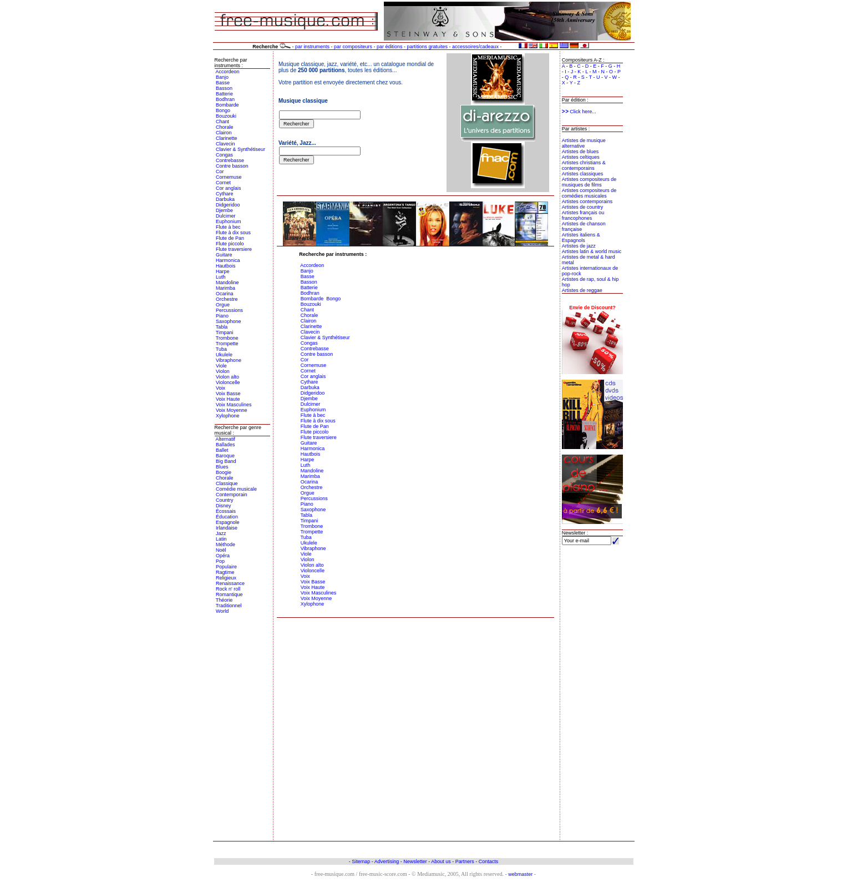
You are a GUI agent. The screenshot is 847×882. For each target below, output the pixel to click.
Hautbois (226, 266)
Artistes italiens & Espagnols (581, 237)
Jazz (221, 533)
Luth (221, 277)
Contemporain (231, 494)
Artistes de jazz (579, 246)
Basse (223, 82)
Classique (227, 483)
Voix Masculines (234, 404)
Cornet (223, 182)
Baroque (225, 455)
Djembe (224, 210)
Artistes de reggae (582, 290)
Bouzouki (226, 116)
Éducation (227, 517)
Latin (221, 539)
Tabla (222, 327)
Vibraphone (228, 360)
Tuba (221, 349)
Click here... (579, 111)
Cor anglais (228, 188)
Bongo (223, 110)
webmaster (520, 874)
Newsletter (415, 861)
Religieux (226, 578)
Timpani (225, 332)
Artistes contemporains (587, 201)
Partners (464, 861)
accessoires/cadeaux (475, 46)
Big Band (226, 461)
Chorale (225, 127)
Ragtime (225, 572)
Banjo (222, 77)
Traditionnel (229, 605)
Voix (220, 388)
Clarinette (226, 138)
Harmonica (228, 260)
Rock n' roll (228, 589)
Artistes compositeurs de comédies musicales (589, 193)
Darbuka (225, 199)
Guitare (224, 255)
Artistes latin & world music (592, 251)
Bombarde (227, 105)
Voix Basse (228, 393)
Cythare (225, 193)
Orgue (223, 305)
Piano (222, 316)
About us (441, 861)
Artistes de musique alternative (584, 143)
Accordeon (228, 71)
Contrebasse (230, 160)
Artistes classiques (582, 174)
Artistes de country (582, 207)
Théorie (224, 600)
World (222, 611)
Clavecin (225, 144)
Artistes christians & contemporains (584, 165)
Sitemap (361, 861)
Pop (220, 561)
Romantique (229, 594)
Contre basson (232, 166)
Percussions (229, 310)
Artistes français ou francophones (583, 215)
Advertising (386, 861)
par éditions (390, 46)
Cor (220, 171)
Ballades (225, 444)
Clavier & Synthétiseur (240, 149)
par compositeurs (353, 46)
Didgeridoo (228, 205)
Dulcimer (226, 216)
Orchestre (227, 299)
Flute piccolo (230, 243)
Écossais (226, 511)
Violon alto (227, 377)
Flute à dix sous (233, 232)
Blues (222, 467)
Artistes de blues (580, 151)
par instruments (312, 46)
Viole (221, 366)
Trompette (227, 343)
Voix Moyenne (231, 410)
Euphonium (228, 221)
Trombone (227, 338)
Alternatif (226, 439)
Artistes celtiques (581, 157)
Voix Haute (228, 399)
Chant (222, 121)
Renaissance (230, 583)
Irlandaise (226, 528)
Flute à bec (228, 227)
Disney (223, 505)
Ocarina (225, 293)
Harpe (223, 271)
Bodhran (225, 99)
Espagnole (228, 522)
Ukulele (224, 354)
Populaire (226, 566)
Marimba (225, 288)
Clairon (224, 132)
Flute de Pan (230, 238)
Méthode (225, 544)
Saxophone (228, 321)
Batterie (224, 94)
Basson (224, 88)
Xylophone (228, 416)
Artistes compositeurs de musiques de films (589, 182)
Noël (221, 550)
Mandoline (227, 282)
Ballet (222, 450)
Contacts (489, 861)
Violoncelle (228, 382)
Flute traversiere (234, 249)
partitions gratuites (427, 46)
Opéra (223, 555)
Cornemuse (229, 177)
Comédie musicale (236, 489)
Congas (224, 155)
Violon (223, 371)
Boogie (223, 472)
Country (225, 500)
